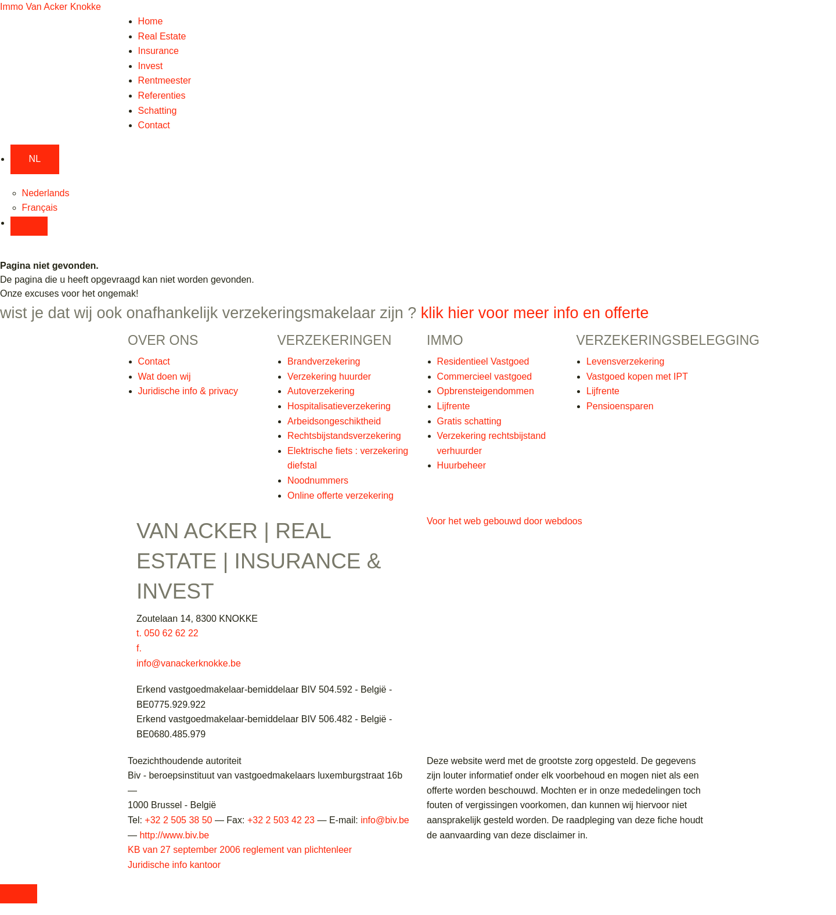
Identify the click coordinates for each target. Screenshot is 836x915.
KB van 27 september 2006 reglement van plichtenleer (240, 850)
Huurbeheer (462, 465)
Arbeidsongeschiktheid (334, 421)
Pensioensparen (620, 406)
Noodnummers (317, 480)
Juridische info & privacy (188, 391)
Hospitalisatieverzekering (339, 406)
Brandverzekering (323, 361)
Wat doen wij (164, 376)
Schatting (157, 111)
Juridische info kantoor (174, 865)
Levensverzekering (625, 361)
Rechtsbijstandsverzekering (344, 436)
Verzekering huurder (329, 376)
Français (39, 207)
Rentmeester (165, 80)
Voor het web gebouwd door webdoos (504, 521)
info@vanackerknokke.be (188, 663)
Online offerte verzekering (340, 495)
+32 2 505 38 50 (178, 820)
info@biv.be (385, 820)
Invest (150, 66)
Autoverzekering (321, 391)
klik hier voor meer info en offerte (535, 313)
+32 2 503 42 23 (281, 820)
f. (139, 648)
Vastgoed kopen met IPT (637, 376)
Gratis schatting (469, 421)
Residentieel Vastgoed (483, 361)
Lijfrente (453, 406)
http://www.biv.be (174, 835)
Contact (154, 125)
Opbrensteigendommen (485, 391)
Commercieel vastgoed (484, 376)
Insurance (158, 51)
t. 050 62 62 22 (167, 633)
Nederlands (46, 193)
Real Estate (162, 36)
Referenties (162, 95)
